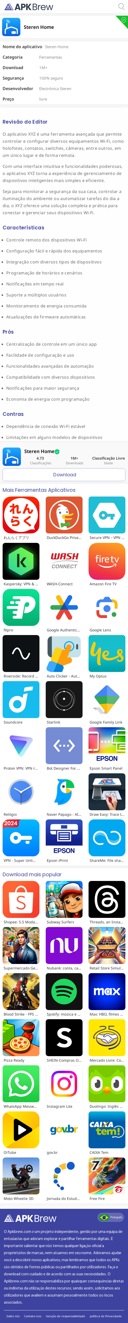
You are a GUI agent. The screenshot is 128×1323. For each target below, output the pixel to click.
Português (110, 1217)
